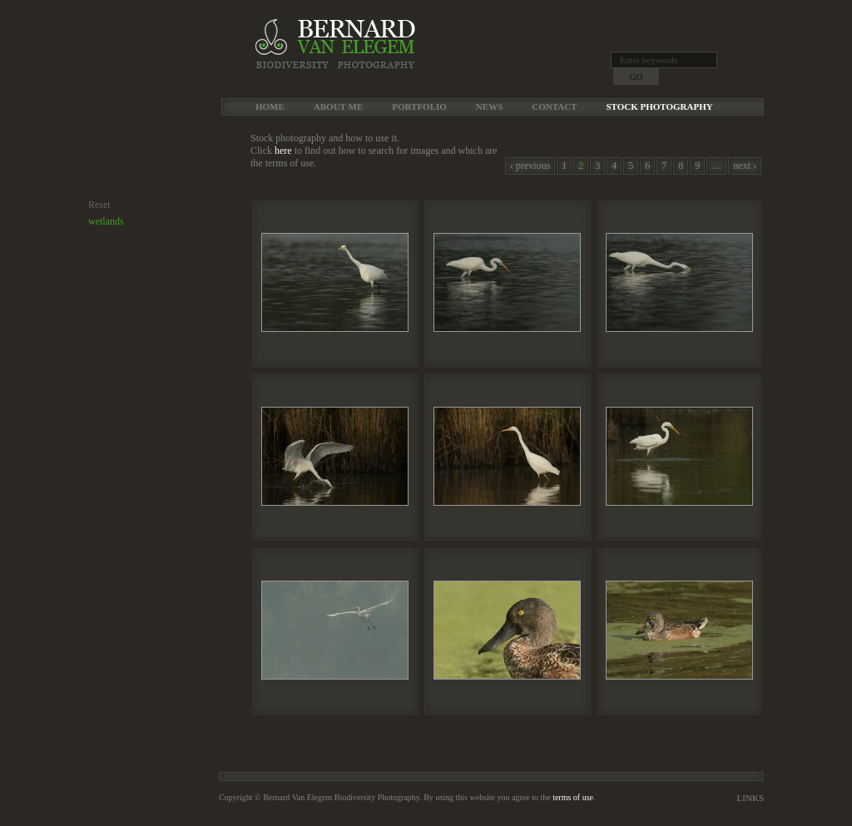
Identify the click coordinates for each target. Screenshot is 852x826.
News (489, 106)
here (283, 150)
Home (270, 106)
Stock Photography (659, 106)
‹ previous (530, 165)
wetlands (106, 221)
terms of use (572, 797)
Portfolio (419, 106)
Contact (554, 106)
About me (338, 106)
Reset (99, 204)
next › (744, 165)
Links (750, 798)
